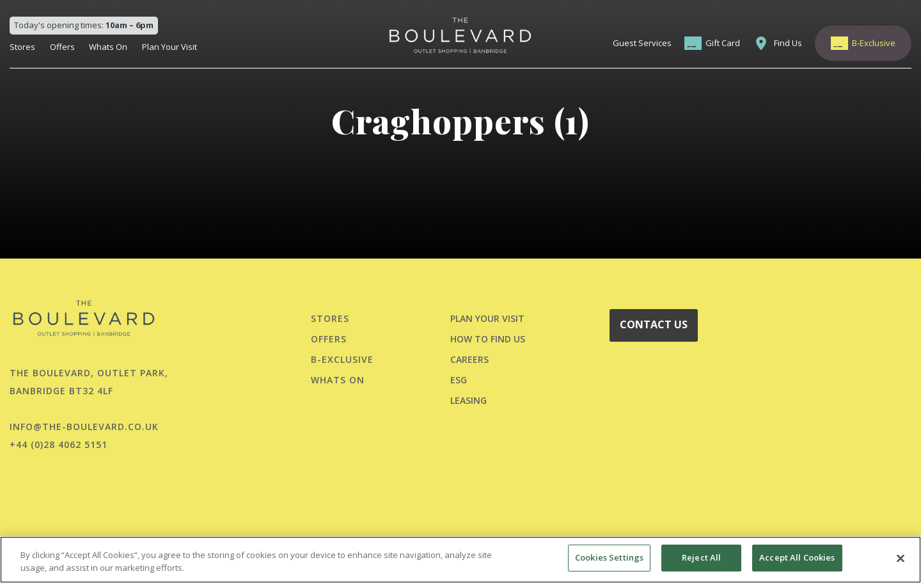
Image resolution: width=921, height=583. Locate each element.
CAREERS (469, 359)
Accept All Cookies (797, 557)
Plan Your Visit (169, 46)
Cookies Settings (609, 557)
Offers (62, 46)
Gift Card (722, 43)
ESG (458, 380)
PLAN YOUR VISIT (487, 318)
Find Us (788, 43)
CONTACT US (654, 324)
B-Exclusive (873, 43)
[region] (460, 559)
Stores (22, 46)
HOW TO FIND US (487, 339)
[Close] (900, 558)
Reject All (701, 557)
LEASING (468, 400)
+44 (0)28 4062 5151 (58, 444)
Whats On (108, 46)
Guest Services (642, 43)
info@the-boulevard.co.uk (84, 426)
